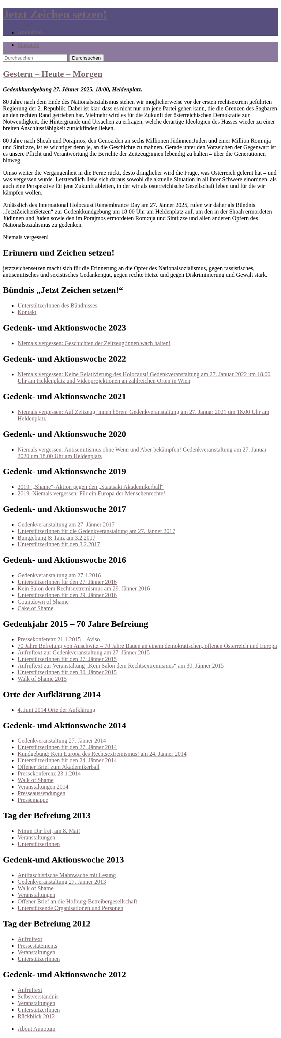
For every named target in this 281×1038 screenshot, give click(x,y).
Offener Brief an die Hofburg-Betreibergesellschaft (77, 901)
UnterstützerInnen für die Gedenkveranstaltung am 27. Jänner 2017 (96, 531)
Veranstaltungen (36, 837)
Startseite (29, 45)
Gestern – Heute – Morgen (52, 74)
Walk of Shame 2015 (42, 679)
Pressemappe (33, 800)
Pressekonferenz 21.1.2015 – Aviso (59, 639)
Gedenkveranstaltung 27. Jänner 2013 (62, 882)
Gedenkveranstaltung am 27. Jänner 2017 (66, 524)
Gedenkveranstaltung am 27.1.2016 (59, 575)
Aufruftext (30, 939)
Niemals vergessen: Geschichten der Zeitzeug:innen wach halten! (94, 343)
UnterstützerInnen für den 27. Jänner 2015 (67, 659)
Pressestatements (37, 946)
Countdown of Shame (43, 602)
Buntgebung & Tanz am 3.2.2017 (56, 538)
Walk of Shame (35, 780)
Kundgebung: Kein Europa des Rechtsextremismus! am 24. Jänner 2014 (102, 754)
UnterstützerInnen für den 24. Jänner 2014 (67, 760)
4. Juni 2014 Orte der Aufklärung (56, 710)
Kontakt (27, 312)
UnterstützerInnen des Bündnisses (57, 305)
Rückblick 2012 (36, 1016)
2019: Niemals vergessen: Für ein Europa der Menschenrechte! (91, 493)
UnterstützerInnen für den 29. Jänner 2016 (67, 595)
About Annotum (37, 1029)
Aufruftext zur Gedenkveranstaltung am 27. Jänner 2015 (84, 652)
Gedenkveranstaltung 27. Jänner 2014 (62, 740)
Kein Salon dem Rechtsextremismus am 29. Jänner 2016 (84, 588)
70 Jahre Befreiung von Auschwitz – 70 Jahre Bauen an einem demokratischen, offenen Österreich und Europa (147, 646)
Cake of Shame (35, 608)
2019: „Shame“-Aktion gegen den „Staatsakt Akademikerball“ (91, 487)
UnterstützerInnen (39, 844)
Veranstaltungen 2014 (43, 787)
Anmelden (30, 32)
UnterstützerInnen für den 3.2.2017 (59, 544)
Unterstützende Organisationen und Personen (70, 908)
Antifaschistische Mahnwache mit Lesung (67, 875)
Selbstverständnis (38, 996)
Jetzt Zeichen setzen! (55, 14)
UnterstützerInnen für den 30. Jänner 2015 (67, 672)
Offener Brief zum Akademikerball (59, 767)
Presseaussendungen (41, 793)
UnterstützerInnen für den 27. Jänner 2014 (67, 747)
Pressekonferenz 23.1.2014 (49, 773)
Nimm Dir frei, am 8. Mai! (49, 831)
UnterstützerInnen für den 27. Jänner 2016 (67, 582)
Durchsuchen (86, 58)
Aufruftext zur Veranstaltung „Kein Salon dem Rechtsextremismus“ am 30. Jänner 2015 (121, 666)
